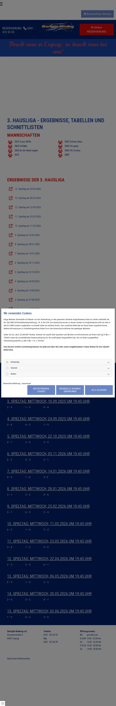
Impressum (26, 383)
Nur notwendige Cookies (41, 390)
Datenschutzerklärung (11, 383)
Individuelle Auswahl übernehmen (70, 390)
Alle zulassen (99, 390)
